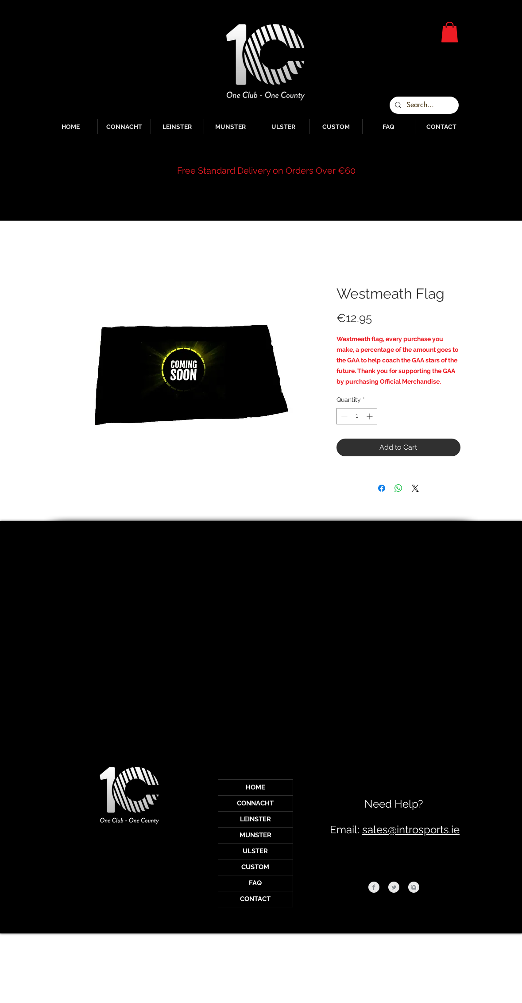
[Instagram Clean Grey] (413, 887)
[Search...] (423, 105)
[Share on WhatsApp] (398, 488)
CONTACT (255, 899)
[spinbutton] (357, 416)
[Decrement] (343, 416)
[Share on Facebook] (381, 488)
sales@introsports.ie (411, 829)
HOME (255, 787)
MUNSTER (255, 835)
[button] (449, 32)
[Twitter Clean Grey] (393, 887)
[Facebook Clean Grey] (373, 887)
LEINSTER (255, 819)
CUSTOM (255, 867)
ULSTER (255, 851)
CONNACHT (255, 803)
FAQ (255, 883)
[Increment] (370, 416)
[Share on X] (415, 488)
